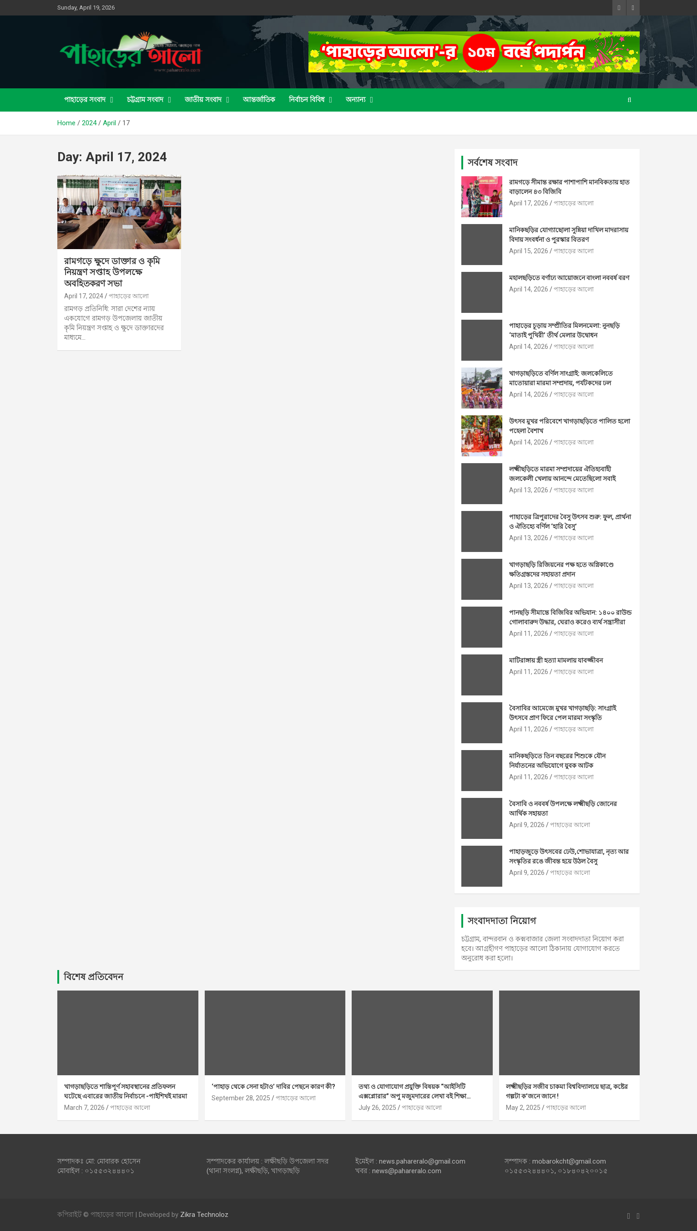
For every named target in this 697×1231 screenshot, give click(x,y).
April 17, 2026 (528, 203)
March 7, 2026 (84, 1107)
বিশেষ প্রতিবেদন (93, 976)
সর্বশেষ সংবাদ (493, 162)
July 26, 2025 (377, 1107)
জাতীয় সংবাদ (203, 100)
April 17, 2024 (83, 296)
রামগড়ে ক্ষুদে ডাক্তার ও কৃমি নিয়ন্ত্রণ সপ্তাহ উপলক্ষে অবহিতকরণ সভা (112, 272)
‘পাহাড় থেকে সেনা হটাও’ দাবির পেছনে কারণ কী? (273, 1086)
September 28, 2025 (241, 1098)
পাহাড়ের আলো (129, 296)
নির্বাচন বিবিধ (306, 100)
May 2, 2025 (523, 1107)
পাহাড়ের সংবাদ (85, 100)
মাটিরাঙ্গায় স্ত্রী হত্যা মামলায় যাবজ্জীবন (556, 660)
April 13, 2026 (528, 490)
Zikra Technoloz (204, 1215)
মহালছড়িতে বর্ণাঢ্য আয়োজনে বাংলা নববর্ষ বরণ (569, 277)
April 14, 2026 (528, 289)
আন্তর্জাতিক (259, 100)
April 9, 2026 (527, 824)
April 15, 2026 (528, 251)
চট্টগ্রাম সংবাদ (145, 100)
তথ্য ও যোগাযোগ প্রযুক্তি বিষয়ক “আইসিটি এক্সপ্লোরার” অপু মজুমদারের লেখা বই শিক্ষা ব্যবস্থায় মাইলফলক (412, 1096)
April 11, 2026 (528, 633)
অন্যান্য (355, 100)
